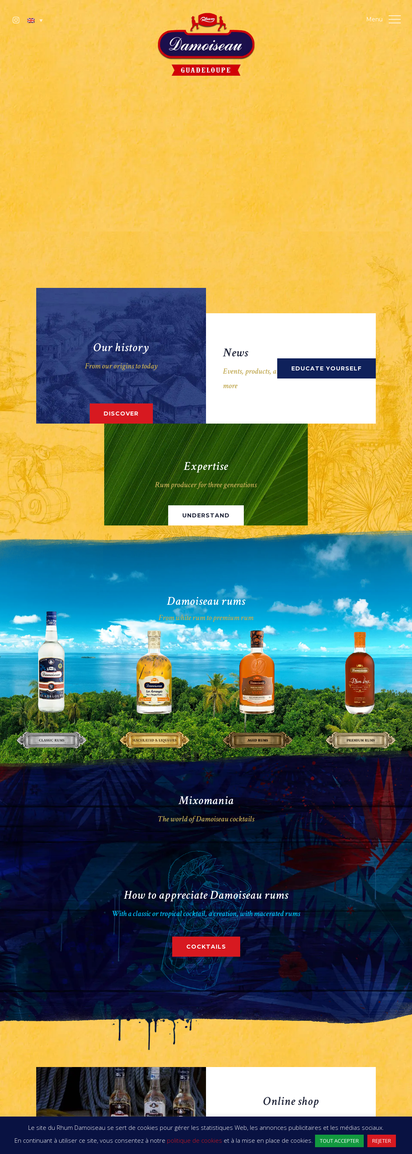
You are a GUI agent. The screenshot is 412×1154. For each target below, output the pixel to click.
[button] (35, 20)
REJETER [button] (381, 1140)
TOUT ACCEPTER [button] (339, 1140)
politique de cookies (194, 1140)
